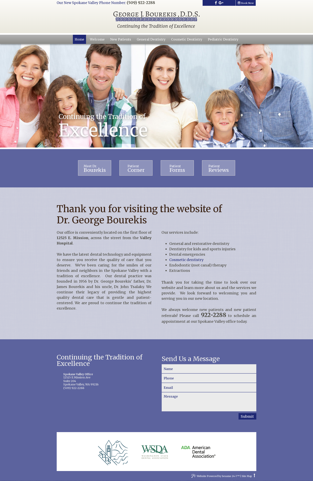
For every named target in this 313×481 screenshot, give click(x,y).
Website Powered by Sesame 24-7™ (215, 477)
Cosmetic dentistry (186, 260)
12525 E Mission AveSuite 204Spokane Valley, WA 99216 (104, 380)
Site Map (247, 476)
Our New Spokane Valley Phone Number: (91, 3)
